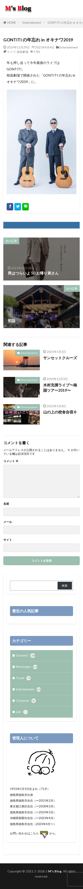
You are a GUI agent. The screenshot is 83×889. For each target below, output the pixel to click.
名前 (6, 503)
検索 (65, 585)
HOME (11, 22)
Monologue (26, 667)
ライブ (11, 52)
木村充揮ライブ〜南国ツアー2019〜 (60, 388)
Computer (26, 701)
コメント (10, 461)
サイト (7, 539)
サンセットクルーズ (60, 358)
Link (22, 712)
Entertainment (32, 22)
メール (7, 521)
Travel (23, 678)
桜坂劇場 (22, 52)
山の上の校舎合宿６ (60, 412)
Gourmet (26, 655)
